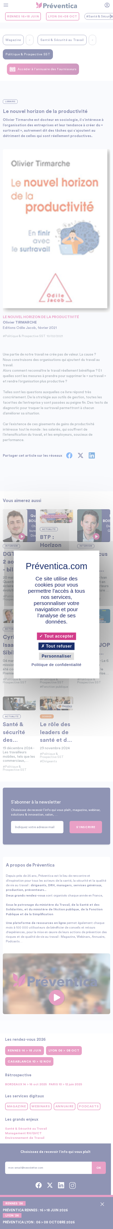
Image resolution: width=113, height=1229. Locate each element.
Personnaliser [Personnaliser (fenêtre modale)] (56, 656)
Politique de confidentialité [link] (56, 665)
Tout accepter (56, 636)
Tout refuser (56, 646)
